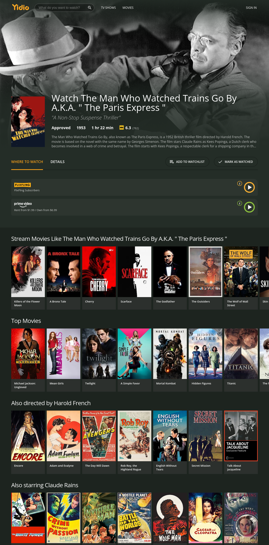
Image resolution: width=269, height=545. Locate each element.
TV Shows (108, 8)
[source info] (239, 183)
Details (57, 161)
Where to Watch (27, 161)
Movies (128, 8)
